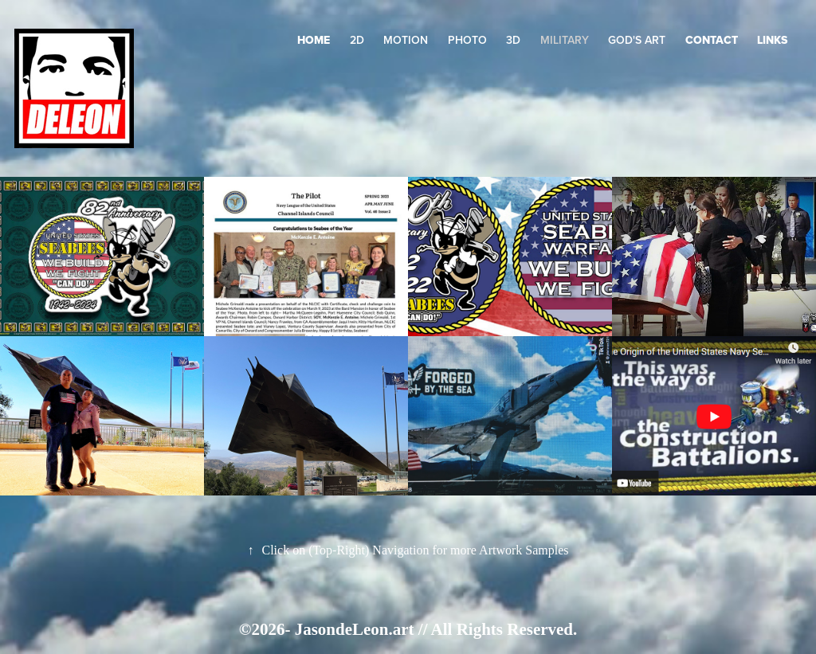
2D (357, 40)
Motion (405, 40)
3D (513, 40)
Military (564, 40)
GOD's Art (636, 40)
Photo (467, 40)
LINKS (772, 40)
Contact (711, 40)
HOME (313, 40)
